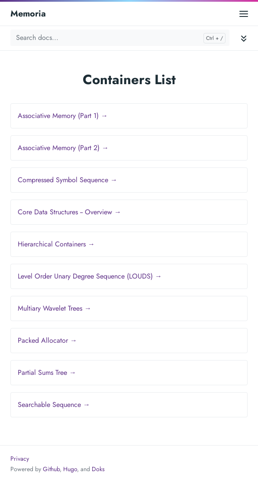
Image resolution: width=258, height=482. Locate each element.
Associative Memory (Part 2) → (63, 148)
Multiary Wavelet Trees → (54, 308)
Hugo (70, 469)
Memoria (28, 13)
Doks (98, 469)
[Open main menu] (243, 13)
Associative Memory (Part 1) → (63, 116)
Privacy (19, 458)
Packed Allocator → (47, 340)
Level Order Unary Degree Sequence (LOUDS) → (90, 276)
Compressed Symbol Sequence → (67, 180)
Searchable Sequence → (54, 405)
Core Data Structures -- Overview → (69, 212)
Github (51, 469)
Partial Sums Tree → (47, 372)
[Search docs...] (119, 38)
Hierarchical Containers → (56, 244)
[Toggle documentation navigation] (243, 38)
